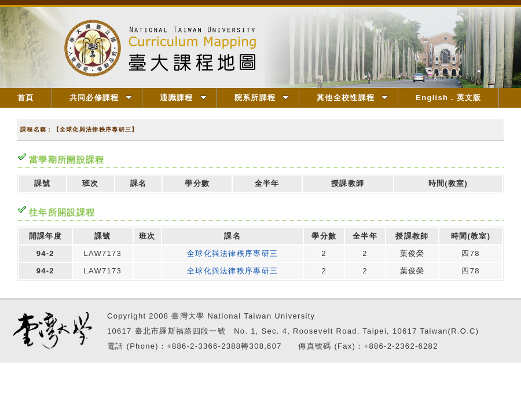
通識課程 (183, 97)
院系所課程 (261, 97)
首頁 (25, 97)
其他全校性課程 (352, 97)
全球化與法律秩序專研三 (232, 253)
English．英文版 (448, 97)
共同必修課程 (101, 97)
